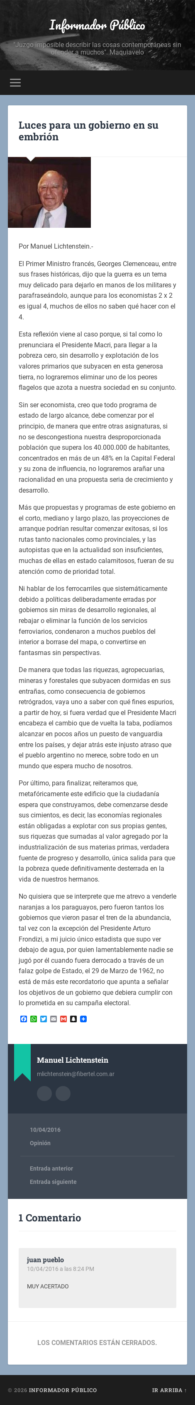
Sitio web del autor (63, 1093)
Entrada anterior (51, 1168)
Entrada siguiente (53, 1181)
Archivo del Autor (44, 1093)
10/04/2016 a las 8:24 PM (60, 1268)
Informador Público (97, 25)
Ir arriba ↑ (169, 1390)
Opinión (40, 1143)
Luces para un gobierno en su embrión (88, 131)
